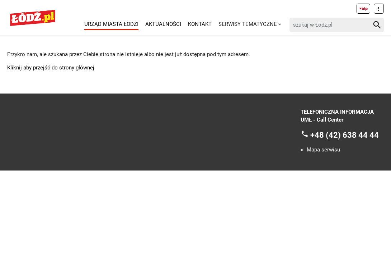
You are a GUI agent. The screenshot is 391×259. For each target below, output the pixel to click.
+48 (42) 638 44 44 (344, 134)
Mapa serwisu (323, 150)
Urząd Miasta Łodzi (111, 24)
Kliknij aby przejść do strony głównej (50, 67)
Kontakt (200, 24)
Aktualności (163, 24)
